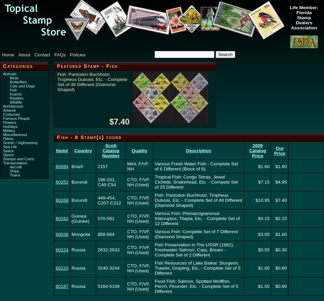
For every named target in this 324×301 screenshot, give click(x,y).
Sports (8, 155)
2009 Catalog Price (257, 150)
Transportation (15, 163)
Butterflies (18, 82)
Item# (62, 150)
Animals (10, 74)
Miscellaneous (15, 135)
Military (9, 131)
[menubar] (47, 55)
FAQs (60, 54)
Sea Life (10, 147)
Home (8, 54)
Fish (13, 90)
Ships (14, 171)
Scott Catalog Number (110, 150)
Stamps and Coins (18, 159)
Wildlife (16, 102)
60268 (62, 200)
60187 (62, 286)
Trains (15, 175)
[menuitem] (9, 55)
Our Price (279, 151)
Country (83, 150)
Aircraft (16, 167)
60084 (62, 166)
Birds (14, 78)
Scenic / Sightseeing (20, 143)
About (24, 54)
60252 (62, 182)
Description (198, 150)
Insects (16, 94)
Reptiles (17, 98)
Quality (139, 150)
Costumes (11, 114)
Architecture (13, 106)
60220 (62, 268)
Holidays (10, 127)
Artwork (9, 110)
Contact (42, 54)
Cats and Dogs (22, 86)
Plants (8, 139)
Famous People (16, 118)
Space (8, 151)
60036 (62, 234)
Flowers (9, 122)
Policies (78, 54)
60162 (62, 218)
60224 (62, 249)
